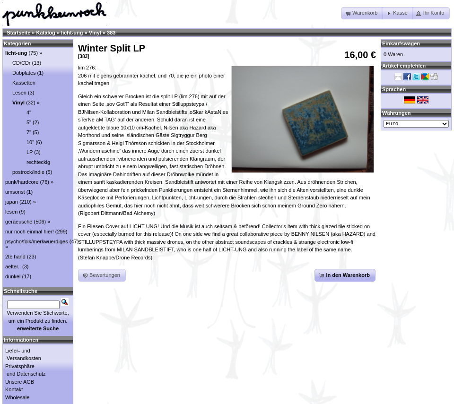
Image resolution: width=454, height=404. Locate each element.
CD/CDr (21, 63)
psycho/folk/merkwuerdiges (36, 241)
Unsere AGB (19, 382)
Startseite (18, 32)
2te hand (15, 256)
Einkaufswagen (401, 43)
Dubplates (24, 73)
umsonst (15, 192)
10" (30, 142)
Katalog (45, 32)
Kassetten (23, 83)
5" (28, 122)
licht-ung (72, 32)
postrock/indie (28, 172)
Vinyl (95, 32)
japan (11, 202)
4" (28, 112)
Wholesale (17, 397)
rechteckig (38, 162)
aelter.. (13, 266)
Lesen (19, 92)
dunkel (12, 276)
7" (28, 132)
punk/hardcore (21, 182)
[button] (362, 13)
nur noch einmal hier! (29, 231)
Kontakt (14, 389)
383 (111, 32)
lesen (11, 212)
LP (29, 152)
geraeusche (19, 221)
